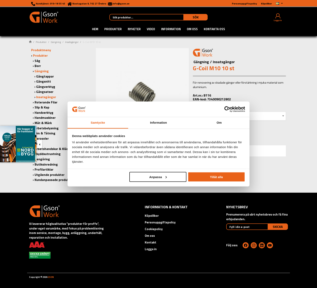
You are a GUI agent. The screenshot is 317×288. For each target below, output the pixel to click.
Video (151, 29)
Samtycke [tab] (98, 122)
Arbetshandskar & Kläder (53, 148)
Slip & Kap (42, 107)
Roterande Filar (46, 102)
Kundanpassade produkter (54, 179)
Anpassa (158, 177)
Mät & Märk (43, 122)
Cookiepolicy (154, 229)
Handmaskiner (45, 117)
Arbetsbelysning (47, 128)
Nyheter (134, 29)
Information (171, 29)
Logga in (151, 249)
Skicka (278, 226)
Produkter (113, 29)
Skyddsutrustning (48, 153)
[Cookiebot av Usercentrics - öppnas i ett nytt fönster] (227, 109)
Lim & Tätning (45, 133)
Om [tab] (219, 122)
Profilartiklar (44, 169)
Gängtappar (45, 76)
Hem (95, 29)
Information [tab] (158, 122)
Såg (37, 60)
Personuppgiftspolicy (160, 222)
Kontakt (150, 242)
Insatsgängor (71, 42)
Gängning (56, 42)
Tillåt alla (216, 177)
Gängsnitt (43, 81)
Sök (196, 17)
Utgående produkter (49, 174)
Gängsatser (44, 91)
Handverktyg (44, 112)
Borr (38, 65)
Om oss (192, 29)
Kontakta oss (214, 29)
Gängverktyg (45, 86)
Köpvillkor (152, 215)
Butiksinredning (46, 164)
